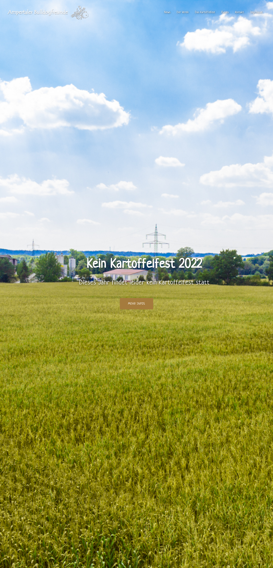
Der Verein (183, 12)
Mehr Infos (136, 303)
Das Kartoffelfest (205, 12)
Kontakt (239, 12)
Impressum (256, 12)
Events (225, 12)
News (167, 12)
